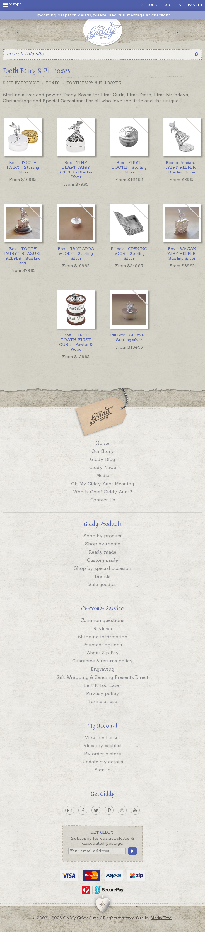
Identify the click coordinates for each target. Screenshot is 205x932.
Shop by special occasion (102, 568)
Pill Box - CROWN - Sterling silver (129, 337)
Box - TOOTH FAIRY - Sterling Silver (23, 167)
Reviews (102, 628)
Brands (102, 576)
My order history (103, 753)
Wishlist (174, 5)
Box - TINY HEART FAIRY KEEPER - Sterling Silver (75, 169)
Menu (12, 5)
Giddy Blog (102, 459)
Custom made (102, 560)
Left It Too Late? (103, 685)
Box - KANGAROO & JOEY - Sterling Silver (76, 253)
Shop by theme (102, 543)
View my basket (102, 737)
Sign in (103, 769)
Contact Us (102, 500)
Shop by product (102, 535)
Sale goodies (102, 584)
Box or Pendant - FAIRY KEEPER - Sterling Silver (182, 167)
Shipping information (102, 636)
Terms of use (102, 701)
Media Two (161, 917)
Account (150, 5)
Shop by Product (21, 83)
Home (102, 443)
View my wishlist (102, 745)
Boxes (53, 83)
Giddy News (102, 467)
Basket (195, 5)
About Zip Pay (102, 652)
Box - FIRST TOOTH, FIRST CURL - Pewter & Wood (76, 341)
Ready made (102, 552)
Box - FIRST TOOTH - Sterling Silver (129, 167)
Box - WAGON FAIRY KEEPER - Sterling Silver (182, 253)
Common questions (102, 620)
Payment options (102, 644)
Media (102, 475)
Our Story (102, 451)
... (23, 255)
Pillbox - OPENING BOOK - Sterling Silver (129, 253)
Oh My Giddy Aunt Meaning (102, 483)
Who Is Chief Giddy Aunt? (102, 491)
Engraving (102, 669)
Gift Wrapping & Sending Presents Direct (102, 677)
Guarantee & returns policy (102, 660)
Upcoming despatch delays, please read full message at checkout (102, 15)
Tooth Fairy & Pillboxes (93, 83)
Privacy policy (102, 693)
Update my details (102, 761)
